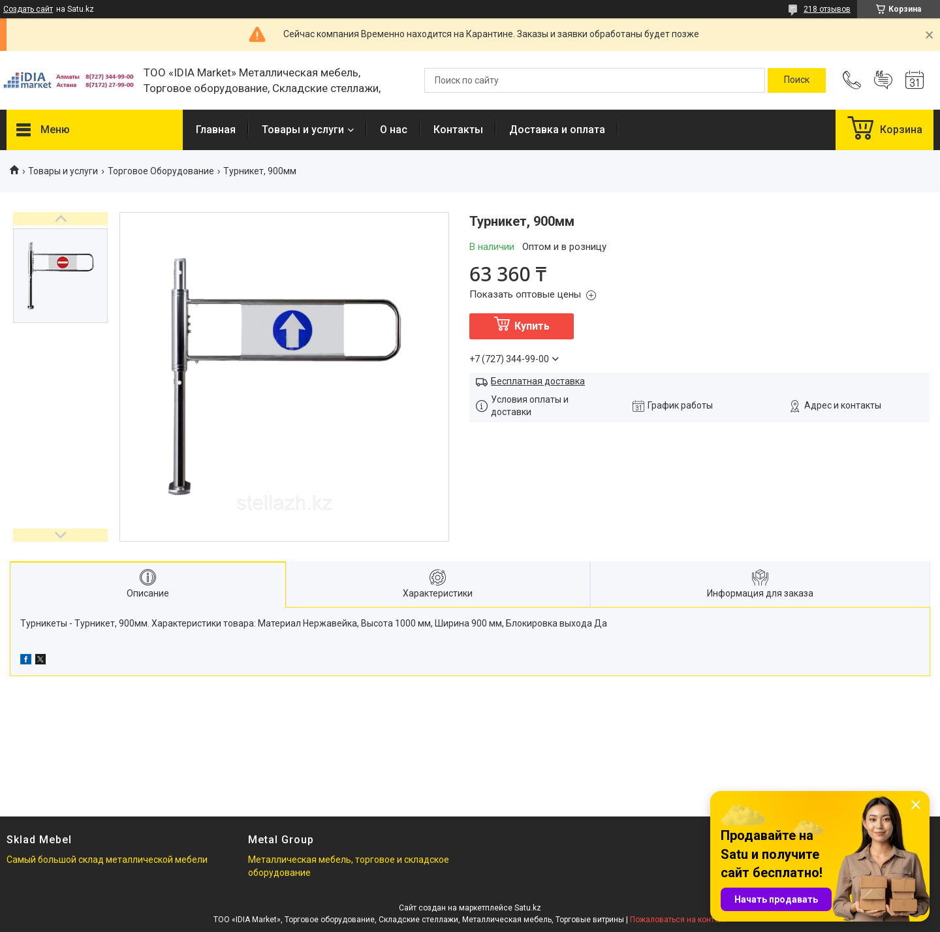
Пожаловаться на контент (678, 919)
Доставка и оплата (557, 129)
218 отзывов (827, 9)
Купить (532, 326)
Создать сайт (28, 9)
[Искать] (797, 80)
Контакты (458, 129)
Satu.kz (527, 907)
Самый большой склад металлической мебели (107, 859)
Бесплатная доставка (538, 381)
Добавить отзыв (883, 80)
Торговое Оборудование (161, 171)
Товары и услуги (303, 129)
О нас (393, 129)
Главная (216, 129)
